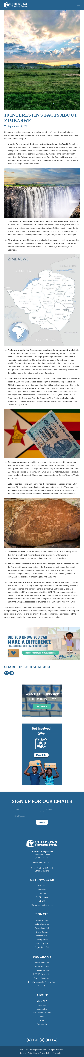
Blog (42, 1016)
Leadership (42, 1009)
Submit (42, 822)
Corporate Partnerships (41, 905)
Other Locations (42, 870)
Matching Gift (42, 943)
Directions (47, 867)
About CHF (42, 1001)
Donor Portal (42, 920)
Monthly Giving (42, 935)
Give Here (42, 706)
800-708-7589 (45, 862)
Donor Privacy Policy (42, 1053)
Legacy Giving (42, 939)
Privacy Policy (58, 1053)
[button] (78, 5)
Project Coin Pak (42, 970)
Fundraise (42, 889)
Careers (41, 1020)
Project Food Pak (42, 947)
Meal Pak (42, 985)
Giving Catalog (42, 932)
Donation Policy (26, 1053)
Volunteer (42, 885)
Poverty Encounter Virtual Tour (42, 982)
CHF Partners (42, 897)
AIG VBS (42, 901)
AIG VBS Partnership (42, 974)
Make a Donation (42, 924)
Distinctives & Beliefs (42, 1012)
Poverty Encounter (42, 978)
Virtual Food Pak (42, 928)
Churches (42, 893)
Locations (42, 1005)
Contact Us (36, 867)
